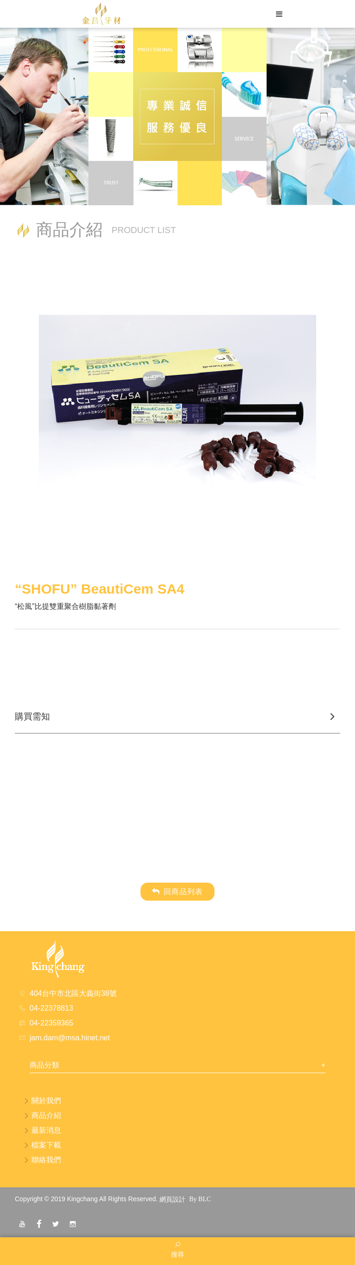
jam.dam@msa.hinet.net (70, 1038)
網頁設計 (172, 1199)
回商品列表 (177, 892)
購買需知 (32, 716)
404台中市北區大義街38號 (73, 993)
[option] (177, 415)
